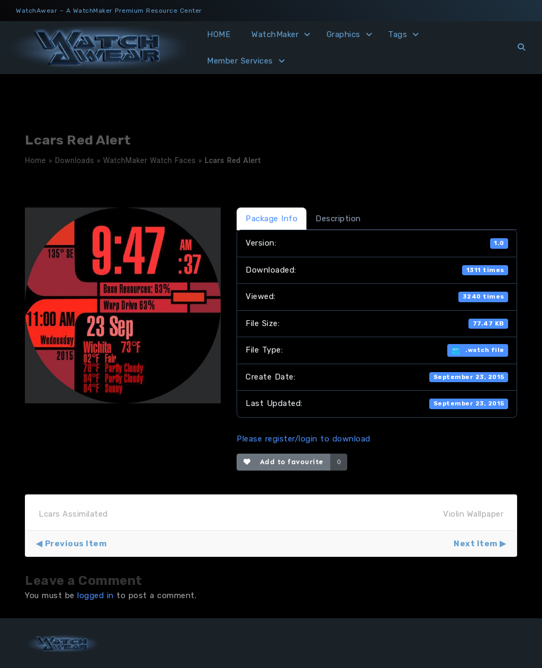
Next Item (476, 543)
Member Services (240, 61)
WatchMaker (275, 34)
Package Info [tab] (271, 218)
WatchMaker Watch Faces (149, 160)
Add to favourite (283, 462)
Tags (397, 34)
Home (35, 160)
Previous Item (76, 543)
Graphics (343, 34)
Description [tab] (338, 218)
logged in (95, 595)
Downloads (74, 160)
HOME (218, 34)
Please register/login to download (304, 439)
